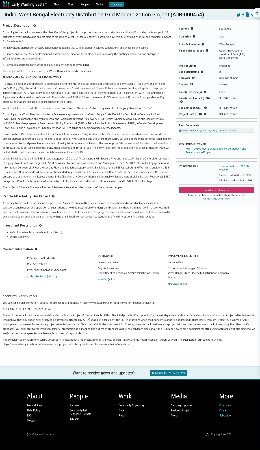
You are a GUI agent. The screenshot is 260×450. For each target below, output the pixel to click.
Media (99, 4)
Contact (223, 410)
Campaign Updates (181, 405)
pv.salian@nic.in (107, 279)
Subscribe (225, 415)
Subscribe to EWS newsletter (168, 373)
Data (121, 410)
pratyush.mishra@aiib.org (42, 276)
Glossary (32, 420)
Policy (122, 415)
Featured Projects (181, 410)
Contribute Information (216, 190)
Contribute (116, 4)
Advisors (74, 419)
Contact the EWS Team (216, 198)
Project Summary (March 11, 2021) (198, 130)
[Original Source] (228, 130)
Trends (175, 415)
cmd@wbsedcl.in (177, 283)
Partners (74, 405)
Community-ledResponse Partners (80, 412)
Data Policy (33, 410)
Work (70, 4)
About (57, 4)
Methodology (34, 405)
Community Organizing (131, 405)
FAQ (29, 415)
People (85, 4)
